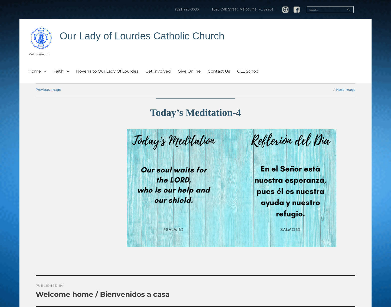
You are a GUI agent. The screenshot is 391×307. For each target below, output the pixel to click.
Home (34, 71)
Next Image (345, 90)
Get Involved (158, 71)
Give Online (189, 71)
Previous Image (48, 90)
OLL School (248, 71)
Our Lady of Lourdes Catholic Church (142, 35)
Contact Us (219, 71)
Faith (58, 71)
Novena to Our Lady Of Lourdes (107, 71)
